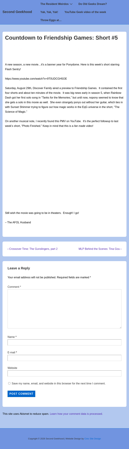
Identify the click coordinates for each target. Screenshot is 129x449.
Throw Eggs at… (51, 20)
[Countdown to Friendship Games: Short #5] (50, 45)
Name (11, 336)
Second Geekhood (17, 12)
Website (12, 368)
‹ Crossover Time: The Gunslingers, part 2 (33, 248)
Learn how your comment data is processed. (76, 413)
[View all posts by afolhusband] (14, 45)
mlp (15, 53)
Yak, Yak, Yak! (49, 12)
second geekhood (78, 53)
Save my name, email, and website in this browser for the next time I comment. (58, 383)
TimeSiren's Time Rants (17, 49)
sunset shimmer (99, 53)
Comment (14, 286)
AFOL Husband (79, 49)
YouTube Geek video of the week (85, 12)
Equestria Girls (97, 49)
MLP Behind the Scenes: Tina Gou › (100, 248)
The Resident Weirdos (57, 4)
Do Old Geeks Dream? (92, 4)
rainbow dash (59, 53)
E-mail (11, 352)
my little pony (26, 53)
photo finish (43, 53)
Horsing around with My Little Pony (98, 45)
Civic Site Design (92, 438)
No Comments (45, 49)
